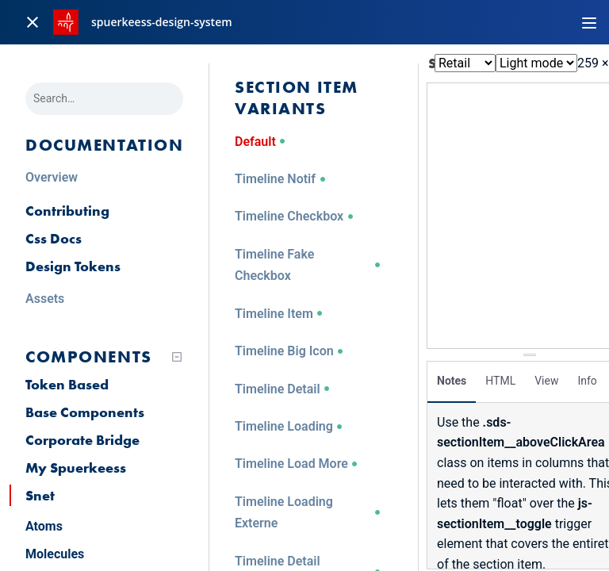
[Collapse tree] (176, 357)
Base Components (84, 412)
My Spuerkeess (75, 467)
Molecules (54, 553)
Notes (451, 376)
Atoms (44, 526)
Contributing (67, 210)
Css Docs (53, 238)
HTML (500, 376)
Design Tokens (73, 266)
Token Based (67, 384)
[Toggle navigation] (589, 22)
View (546, 376)
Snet (40, 495)
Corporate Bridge (82, 440)
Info (586, 376)
